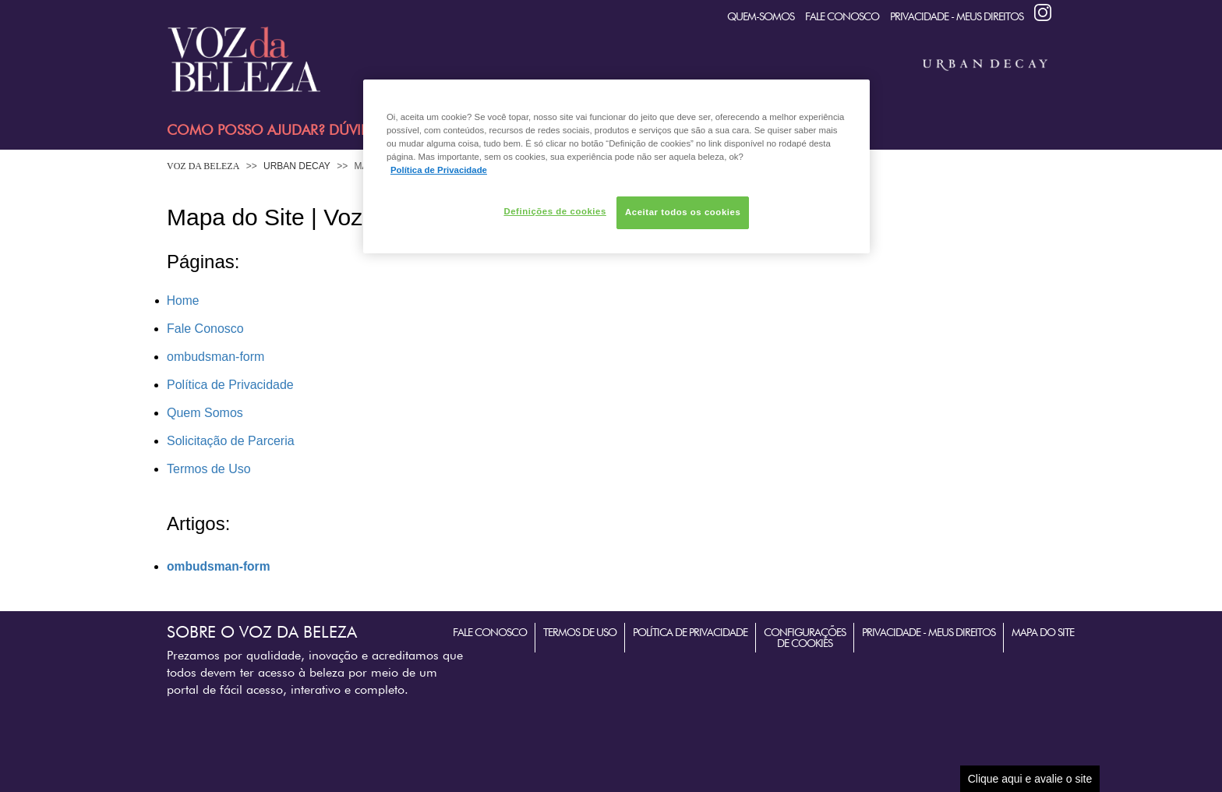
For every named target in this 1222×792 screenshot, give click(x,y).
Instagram (1042, 12)
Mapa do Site (1043, 632)
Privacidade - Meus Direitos (956, 16)
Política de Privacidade (230, 384)
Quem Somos (205, 412)
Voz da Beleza (203, 166)
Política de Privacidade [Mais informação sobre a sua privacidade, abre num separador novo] (438, 170)
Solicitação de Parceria (231, 440)
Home (183, 300)
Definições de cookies (554, 211)
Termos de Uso (209, 469)
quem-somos (760, 16)
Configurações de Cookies (805, 637)
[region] (616, 166)
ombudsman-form (215, 356)
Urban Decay (296, 166)
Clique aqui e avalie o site (1030, 779)
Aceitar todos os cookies (682, 212)
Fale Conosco (842, 16)
